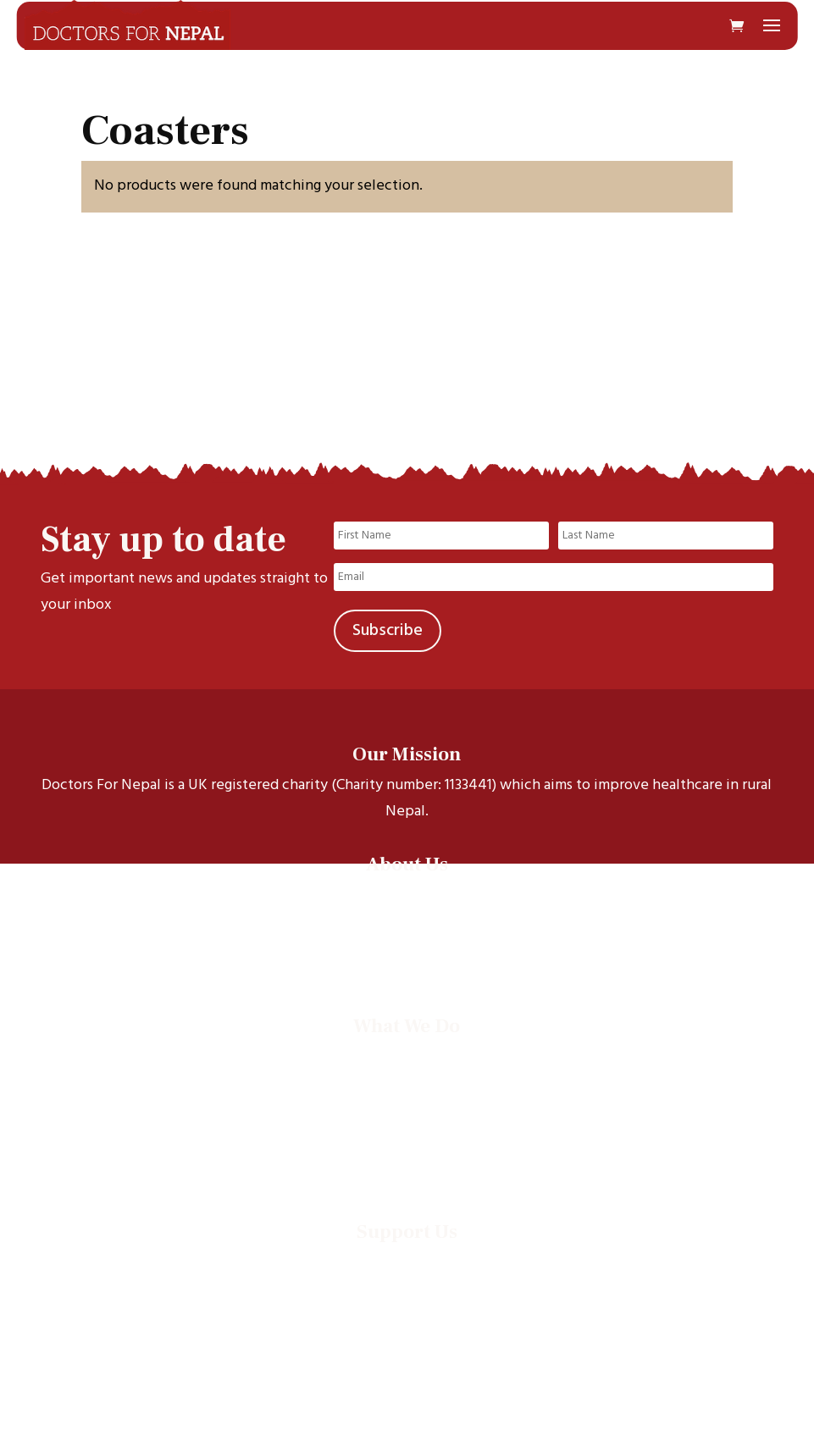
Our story (407, 893)
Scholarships (406, 1055)
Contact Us (406, 959)
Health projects (406, 1077)
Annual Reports (406, 1165)
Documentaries (407, 1121)
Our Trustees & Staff (406, 937)
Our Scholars (407, 915)
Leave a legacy (406, 1305)
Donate (407, 1261)
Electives (407, 1099)
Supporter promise (406, 1327)
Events (407, 1143)
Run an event (406, 1283)
